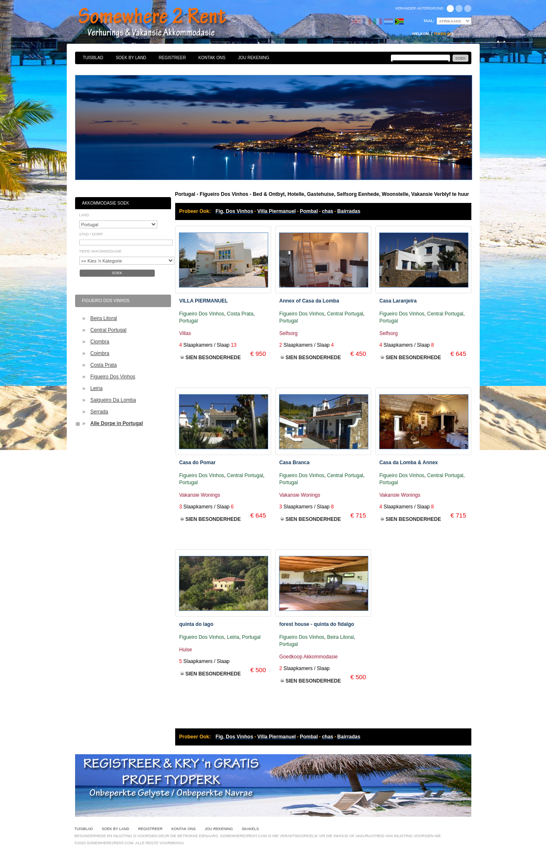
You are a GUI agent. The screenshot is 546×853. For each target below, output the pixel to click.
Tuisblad (93, 57)
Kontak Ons (212, 57)
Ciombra (100, 342)
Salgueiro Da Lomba (113, 400)
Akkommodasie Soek (105, 203)
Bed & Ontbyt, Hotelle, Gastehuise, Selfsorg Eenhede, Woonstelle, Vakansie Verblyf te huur (161, 23)
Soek (117, 273)
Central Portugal (109, 330)
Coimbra (100, 353)
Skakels (250, 829)
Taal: (428, 21)
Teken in (442, 34)
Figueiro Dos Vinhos (113, 377)
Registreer (172, 57)
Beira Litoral (104, 318)
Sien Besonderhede (213, 357)
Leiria (97, 388)
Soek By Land (131, 57)
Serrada (99, 412)
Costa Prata (104, 365)
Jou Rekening (253, 57)
